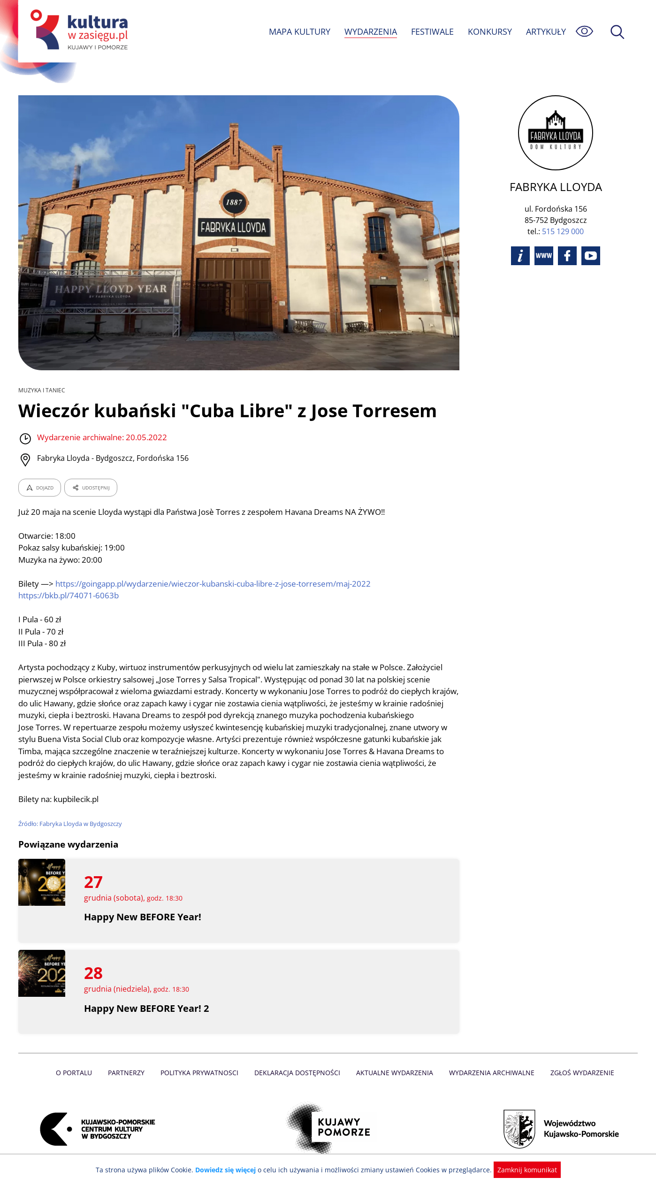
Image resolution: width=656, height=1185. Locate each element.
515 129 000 (563, 231)
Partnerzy (129, 1072)
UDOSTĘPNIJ (90, 487)
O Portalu (78, 1072)
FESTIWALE (432, 31)
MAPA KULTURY (298, 31)
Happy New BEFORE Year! (143, 916)
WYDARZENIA (370, 31)
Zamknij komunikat (521, 1169)
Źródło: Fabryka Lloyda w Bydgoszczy (70, 823)
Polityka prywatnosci (201, 1072)
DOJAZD (39, 487)
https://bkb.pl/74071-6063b (69, 595)
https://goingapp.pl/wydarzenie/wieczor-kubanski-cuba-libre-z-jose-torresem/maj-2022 (216, 583)
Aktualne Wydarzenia (394, 1072)
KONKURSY (489, 31)
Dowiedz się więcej (228, 1169)
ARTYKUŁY (546, 31)
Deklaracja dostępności (298, 1072)
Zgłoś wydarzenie (578, 1072)
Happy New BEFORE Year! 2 (147, 1008)
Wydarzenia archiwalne (489, 1072)
